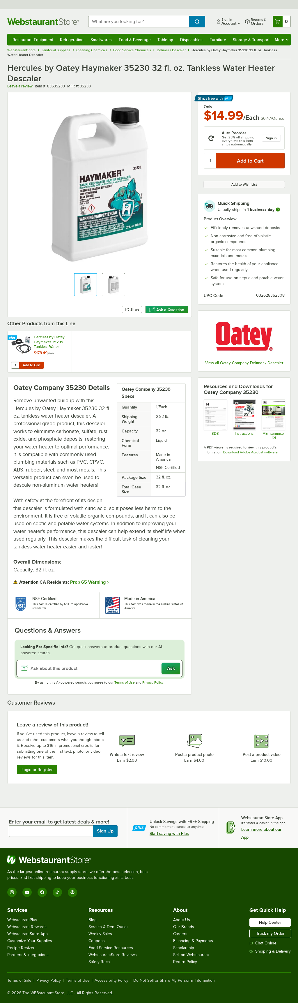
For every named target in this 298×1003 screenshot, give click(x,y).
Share (132, 309)
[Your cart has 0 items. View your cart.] (282, 21)
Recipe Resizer (21, 948)
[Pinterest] (72, 892)
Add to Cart (31, 365)
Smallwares (101, 39)
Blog (92, 920)
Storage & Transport (251, 39)
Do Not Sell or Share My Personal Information (174, 981)
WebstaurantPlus (22, 920)
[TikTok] (57, 892)
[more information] (277, 209)
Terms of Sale (19, 981)
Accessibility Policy (111, 981)
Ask (171, 668)
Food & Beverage (135, 39)
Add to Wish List (244, 184)
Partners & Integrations (28, 955)
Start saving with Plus (169, 833)
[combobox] (138, 21)
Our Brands (183, 927)
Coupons (96, 941)
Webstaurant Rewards (27, 927)
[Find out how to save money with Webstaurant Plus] (13, 338)
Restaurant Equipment (33, 39)
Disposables (191, 39)
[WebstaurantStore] (80, 859)
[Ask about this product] (99, 668)
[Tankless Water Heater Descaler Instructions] (244, 419)
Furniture (218, 39)
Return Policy (185, 962)
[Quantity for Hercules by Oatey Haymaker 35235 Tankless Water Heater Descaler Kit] (15, 365)
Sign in (271, 138)
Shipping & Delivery (270, 951)
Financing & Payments (193, 941)
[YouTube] (27, 892)
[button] (85, 284)
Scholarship (183, 948)
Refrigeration (72, 39)
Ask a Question (166, 309)
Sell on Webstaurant (191, 955)
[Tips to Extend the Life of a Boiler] (273, 419)
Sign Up (105, 831)
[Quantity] (210, 160)
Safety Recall (99, 962)
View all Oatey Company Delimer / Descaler (244, 363)
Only (208, 106)
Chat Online (262, 943)
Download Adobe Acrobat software (250, 452)
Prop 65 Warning (88, 582)
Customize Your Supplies (29, 941)
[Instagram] (12, 892)
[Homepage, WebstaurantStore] (43, 21)
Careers (180, 934)
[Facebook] (42, 892)
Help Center (270, 922)
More (281, 39)
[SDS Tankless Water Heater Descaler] (215, 419)
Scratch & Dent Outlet (108, 927)
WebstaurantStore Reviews (112, 955)
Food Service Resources (110, 948)
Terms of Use (124, 682)
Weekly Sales (100, 934)
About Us (181, 920)
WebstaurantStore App (27, 934)
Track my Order (270, 933)
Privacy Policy (153, 682)
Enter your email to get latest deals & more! (59, 822)
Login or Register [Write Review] (37, 769)
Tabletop (165, 39)
